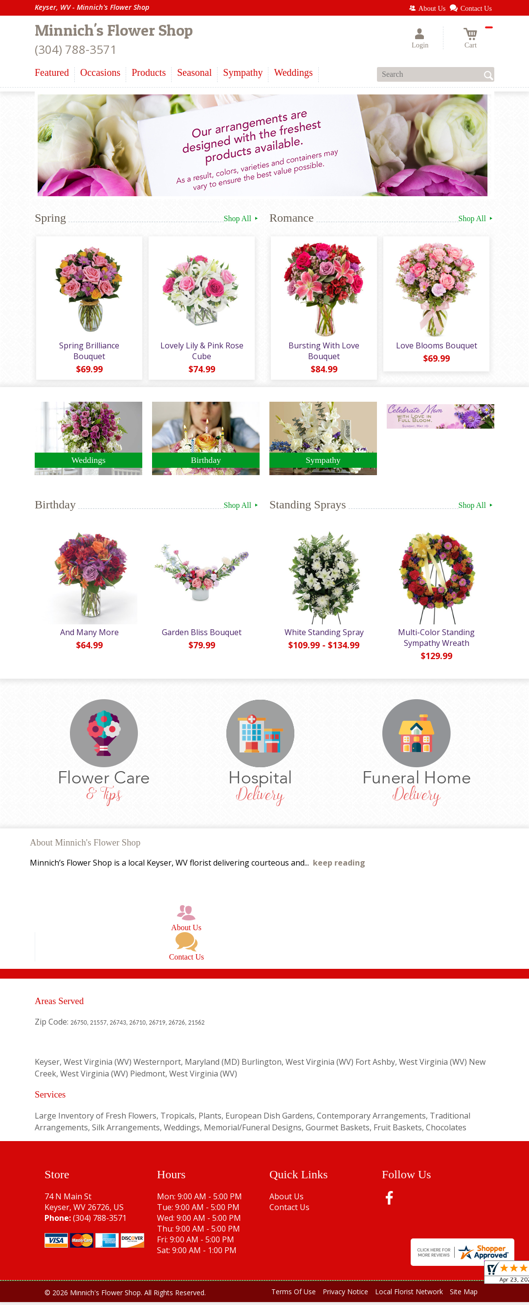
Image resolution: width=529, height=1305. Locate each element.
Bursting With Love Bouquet (323, 352)
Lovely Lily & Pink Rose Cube (200, 352)
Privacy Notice (345, 1295)
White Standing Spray (323, 635)
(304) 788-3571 (76, 49)
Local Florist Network (409, 1295)
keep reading (339, 866)
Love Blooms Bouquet (435, 347)
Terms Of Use (293, 1295)
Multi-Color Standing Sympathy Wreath (435, 640)
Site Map (464, 1295)
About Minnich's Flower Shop (85, 846)
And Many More (88, 635)
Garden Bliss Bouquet (201, 635)
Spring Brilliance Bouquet (89, 352)
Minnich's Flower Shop (114, 30)
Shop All (242, 218)
